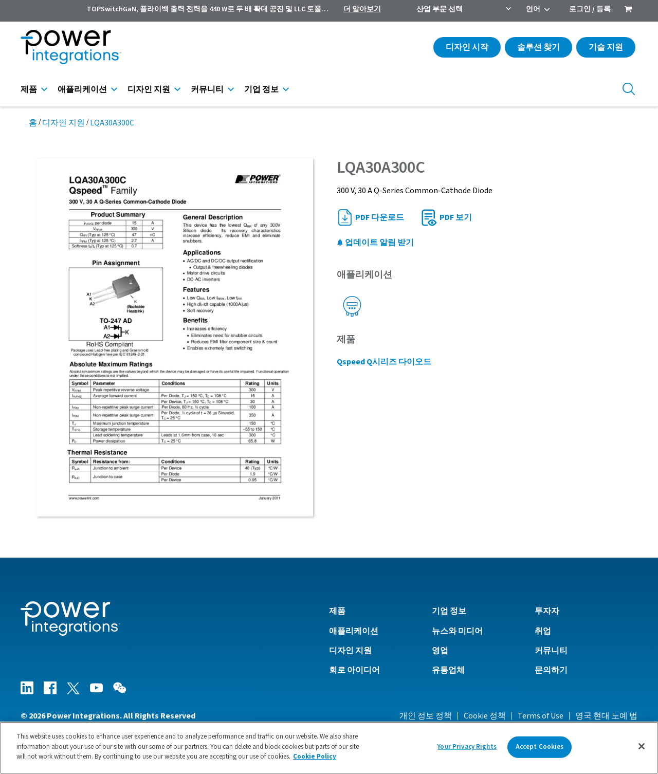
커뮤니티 (207, 89)
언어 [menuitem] (533, 9)
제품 (29, 89)
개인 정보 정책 (425, 716)
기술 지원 (606, 47)
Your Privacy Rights (466, 746)
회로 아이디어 (354, 670)
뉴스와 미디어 (457, 631)
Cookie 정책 (485, 716)
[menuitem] (628, 10)
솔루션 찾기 (538, 47)
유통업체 (448, 670)
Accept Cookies (540, 746)
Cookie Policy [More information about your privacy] (314, 756)
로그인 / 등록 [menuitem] (590, 9)
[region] (329, 748)
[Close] (641, 746)
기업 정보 (261, 89)
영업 (440, 650)
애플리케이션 (82, 89)
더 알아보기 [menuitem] (362, 9)
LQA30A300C (112, 122)
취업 (543, 631)
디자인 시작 (467, 47)
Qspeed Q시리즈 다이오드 (384, 361)
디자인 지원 (148, 89)
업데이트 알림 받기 (375, 242)
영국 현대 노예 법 (606, 716)
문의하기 (551, 670)
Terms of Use (540, 716)
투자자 (547, 611)
